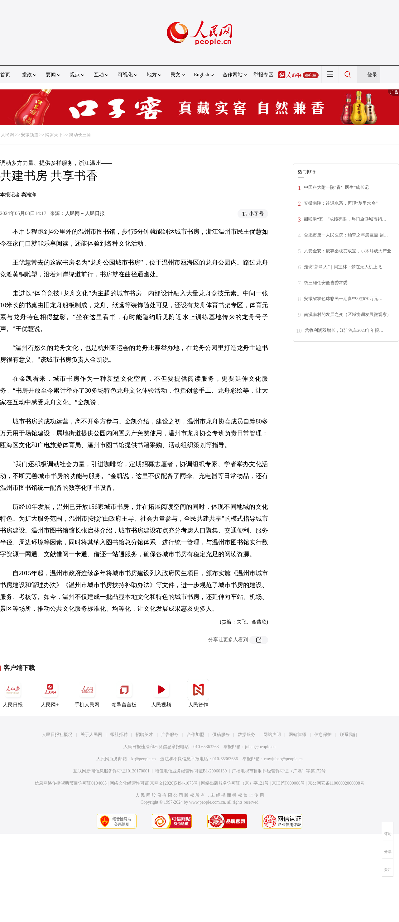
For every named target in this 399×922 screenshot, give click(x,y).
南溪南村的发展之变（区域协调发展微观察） (347, 314)
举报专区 (263, 74)
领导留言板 (124, 693)
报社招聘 (119, 734)
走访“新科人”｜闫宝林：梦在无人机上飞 (343, 267)
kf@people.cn (143, 759)
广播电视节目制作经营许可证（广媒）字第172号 (279, 771)
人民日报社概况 (57, 734)
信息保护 (323, 734)
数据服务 (246, 734)
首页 (5, 74)
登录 (372, 74)
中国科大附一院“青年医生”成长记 (336, 187)
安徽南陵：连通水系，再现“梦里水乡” (340, 203)
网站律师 (297, 734)
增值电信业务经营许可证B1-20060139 (191, 771)
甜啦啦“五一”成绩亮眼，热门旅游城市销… (345, 219)
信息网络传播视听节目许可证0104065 (71, 783)
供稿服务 (221, 734)
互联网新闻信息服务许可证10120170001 (111, 771)
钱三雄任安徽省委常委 (326, 282)
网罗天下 (54, 134)
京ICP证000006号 (288, 783)
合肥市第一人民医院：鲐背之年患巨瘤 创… (346, 235)
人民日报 (13, 693)
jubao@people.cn (260, 746)
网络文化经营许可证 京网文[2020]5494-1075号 (154, 783)
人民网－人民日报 (85, 213)
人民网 (7, 134)
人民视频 (161, 693)
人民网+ (50, 693)
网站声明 (272, 734)
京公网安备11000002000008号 (336, 783)
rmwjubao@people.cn (283, 759)
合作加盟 (195, 734)
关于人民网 (91, 734)
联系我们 (348, 734)
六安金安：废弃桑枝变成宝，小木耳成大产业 (347, 251)
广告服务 (170, 734)
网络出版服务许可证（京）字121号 (235, 783)
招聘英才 (144, 734)
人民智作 (198, 693)
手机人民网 (87, 693)
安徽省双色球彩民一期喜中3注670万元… (343, 298)
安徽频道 (29, 134)
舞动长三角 (80, 134)
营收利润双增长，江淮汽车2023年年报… (344, 330)
